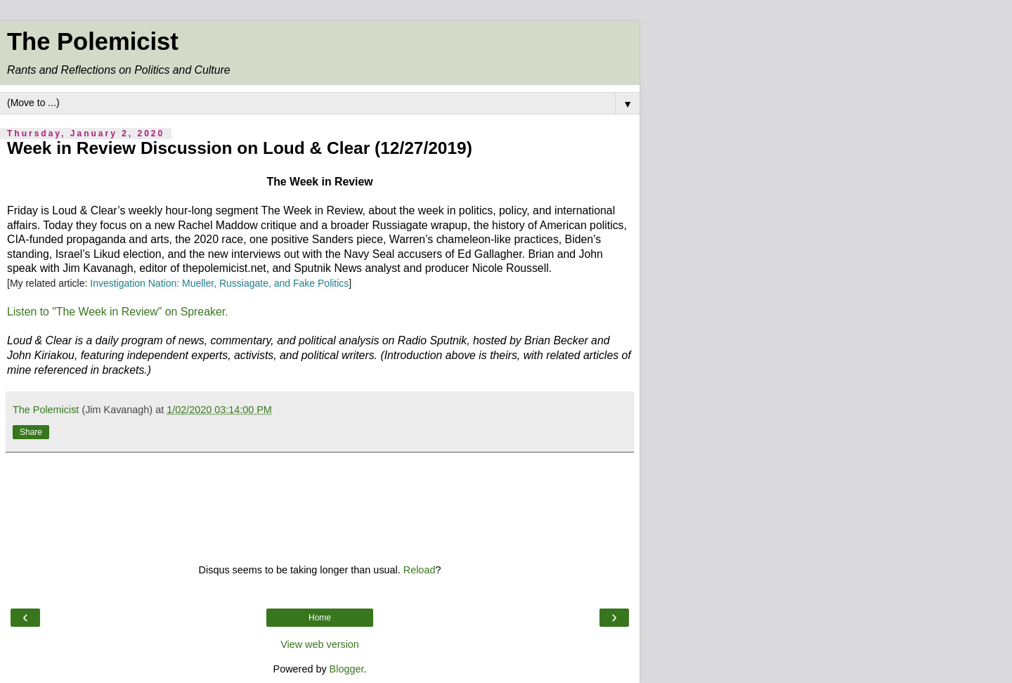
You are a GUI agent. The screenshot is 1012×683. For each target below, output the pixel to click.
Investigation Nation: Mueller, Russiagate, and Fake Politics (219, 283)
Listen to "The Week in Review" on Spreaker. (117, 312)
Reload (419, 569)
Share (31, 432)
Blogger (347, 669)
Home (320, 618)
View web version (319, 644)
